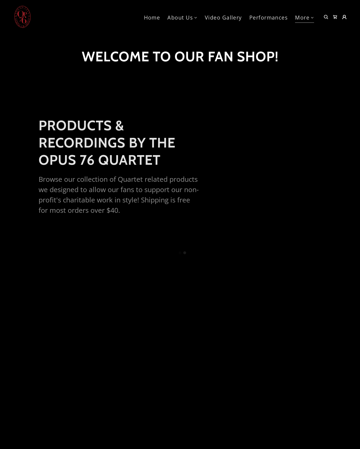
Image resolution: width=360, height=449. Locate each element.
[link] (22, 16)
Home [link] (152, 17)
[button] (182, 18)
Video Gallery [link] (223, 17)
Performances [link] (268, 17)
